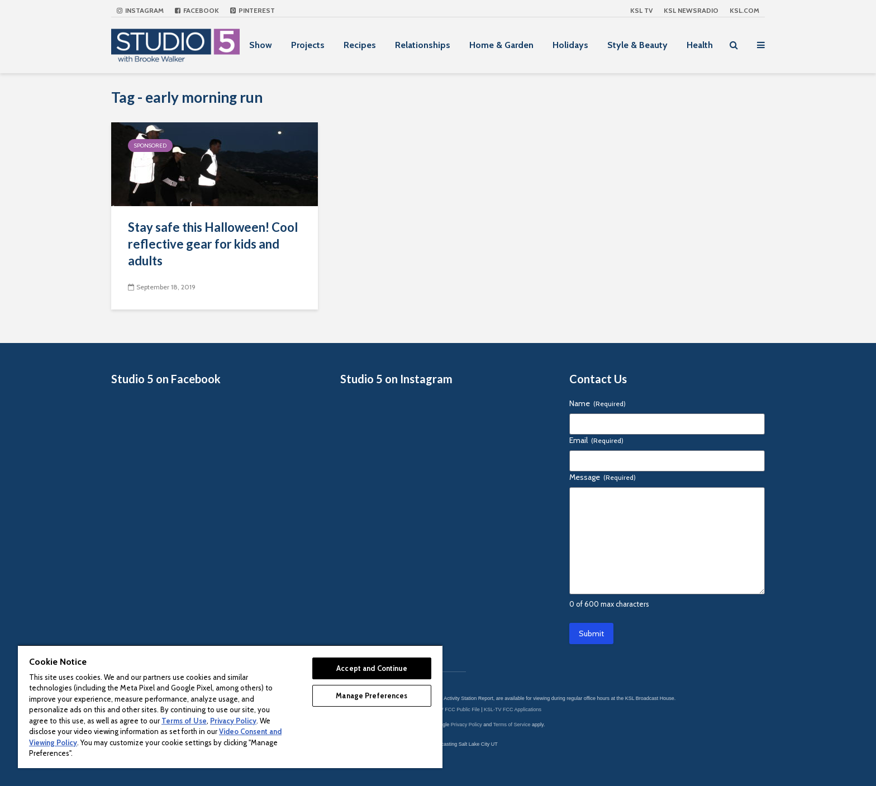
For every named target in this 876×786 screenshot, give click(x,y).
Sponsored (150, 145)
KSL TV (641, 10)
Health (700, 45)
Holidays (570, 45)
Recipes (360, 45)
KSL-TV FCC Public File (453, 709)
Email (596, 440)
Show (260, 45)
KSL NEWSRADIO (691, 10)
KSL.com (744, 10)
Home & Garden (501, 45)
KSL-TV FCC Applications (512, 709)
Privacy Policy (466, 724)
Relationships (422, 45)
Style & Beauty (637, 45)
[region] (230, 706)
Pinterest (252, 10)
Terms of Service (512, 724)
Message (602, 477)
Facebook (197, 10)
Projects (308, 45)
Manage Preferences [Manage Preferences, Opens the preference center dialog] (371, 695)
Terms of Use (184, 720)
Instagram (140, 10)
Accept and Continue (371, 668)
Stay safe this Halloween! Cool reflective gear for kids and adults (213, 244)
